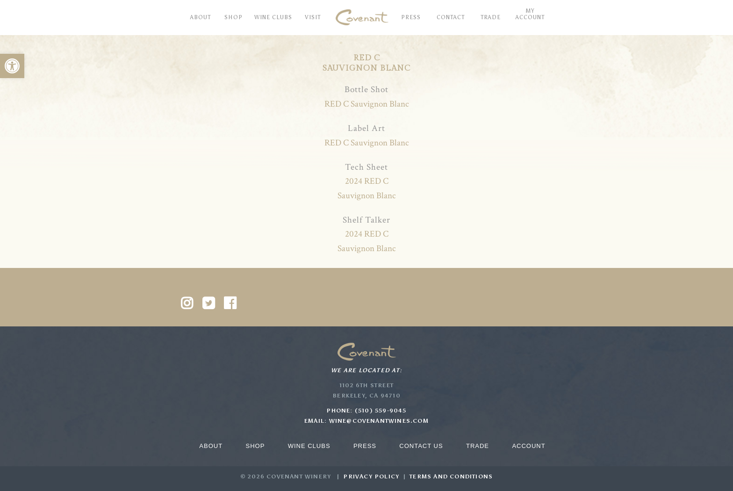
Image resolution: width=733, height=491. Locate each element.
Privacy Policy (371, 476)
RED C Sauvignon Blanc (366, 104)
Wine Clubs (309, 445)
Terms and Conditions (451, 476)
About (211, 445)
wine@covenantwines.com (379, 421)
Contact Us (421, 445)
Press (364, 445)
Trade (477, 445)
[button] (12, 66)
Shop (255, 445)
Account (528, 445)
